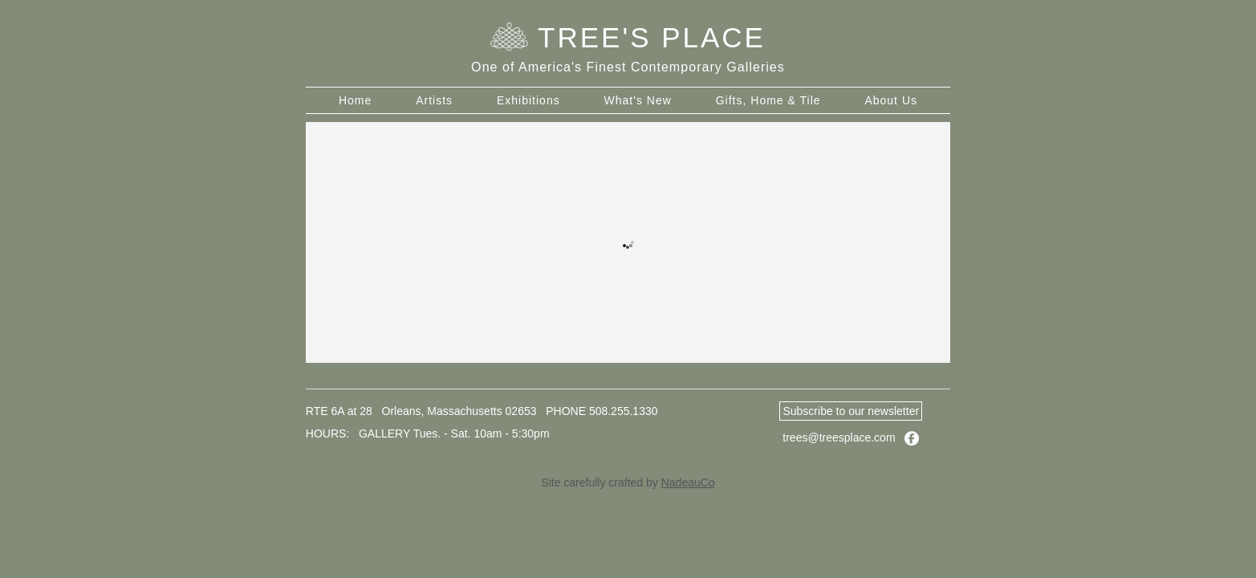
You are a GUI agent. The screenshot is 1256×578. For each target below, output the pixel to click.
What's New (638, 100)
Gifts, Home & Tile (768, 100)
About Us (890, 100)
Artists (434, 100)
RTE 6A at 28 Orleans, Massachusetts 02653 (421, 411)
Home (355, 100)
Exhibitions (528, 100)
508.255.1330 (623, 411)
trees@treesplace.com (838, 437)
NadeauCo (688, 482)
